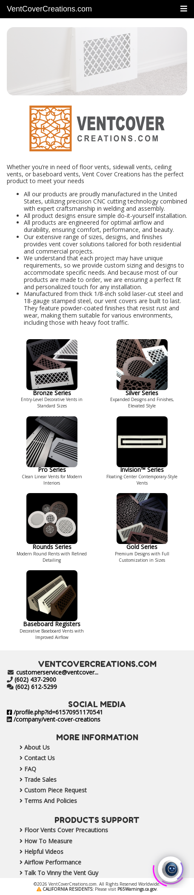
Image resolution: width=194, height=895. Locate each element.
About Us (28, 747)
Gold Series (142, 543)
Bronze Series (51, 389)
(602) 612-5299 (36, 687)
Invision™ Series (142, 466)
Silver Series (142, 389)
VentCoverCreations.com (49, 9)
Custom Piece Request (47, 790)
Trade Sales (32, 779)
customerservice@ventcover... (57, 672)
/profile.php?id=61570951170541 (55, 712)
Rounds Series (51, 543)
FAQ (21, 769)
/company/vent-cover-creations (53, 719)
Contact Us (31, 758)
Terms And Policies (42, 801)
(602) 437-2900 (35, 679)
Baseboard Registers (51, 620)
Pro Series (51, 466)
